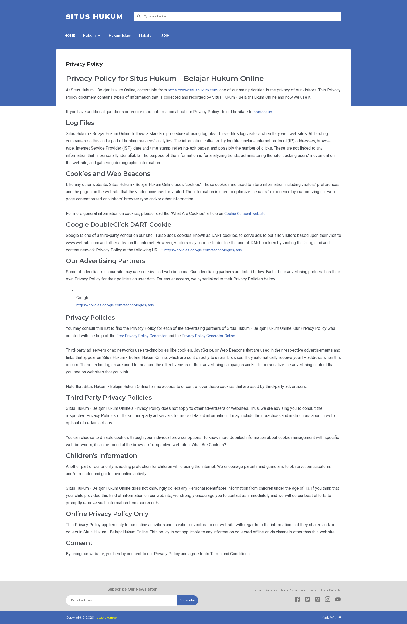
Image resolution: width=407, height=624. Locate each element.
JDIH (177, 35)
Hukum (93, 35)
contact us (263, 111)
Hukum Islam (126, 35)
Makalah (155, 35)
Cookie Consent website (246, 213)
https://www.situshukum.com (194, 90)
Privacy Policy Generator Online (214, 335)
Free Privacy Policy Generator (144, 335)
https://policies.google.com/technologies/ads (206, 249)
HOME (71, 35)
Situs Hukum (100, 16)
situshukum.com (109, 617)
